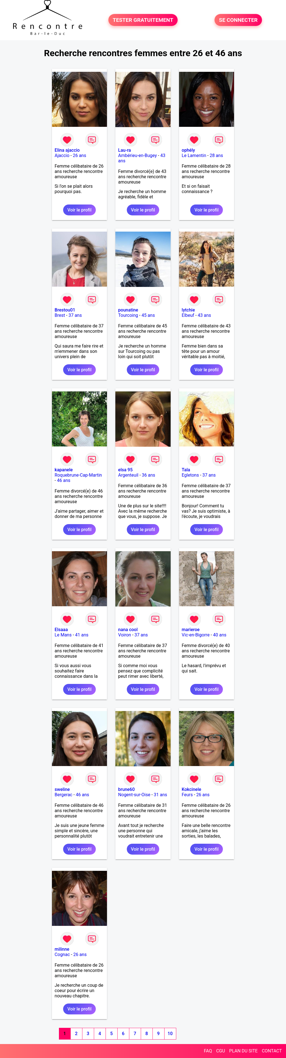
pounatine (128, 310)
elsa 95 (125, 469)
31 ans (160, 794)
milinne (62, 949)
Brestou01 (65, 310)
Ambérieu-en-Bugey (137, 155)
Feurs (187, 794)
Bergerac (63, 794)
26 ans (79, 155)
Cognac (62, 954)
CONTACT (272, 1051)
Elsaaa (61, 629)
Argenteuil (128, 475)
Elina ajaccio (67, 150)
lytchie (188, 310)
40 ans (220, 635)
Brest (60, 315)
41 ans (82, 635)
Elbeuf (188, 315)
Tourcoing (128, 315)
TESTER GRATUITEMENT (143, 20)
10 (170, 1033)
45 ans (148, 315)
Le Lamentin (194, 155)
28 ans (216, 155)
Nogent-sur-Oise (134, 794)
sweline (62, 789)
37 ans (75, 315)
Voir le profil (79, 210)
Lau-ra (124, 150)
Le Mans (63, 635)
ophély (188, 150)
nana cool (128, 629)
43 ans (204, 315)
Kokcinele (191, 789)
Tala (186, 469)
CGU (220, 1051)
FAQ (208, 1051)
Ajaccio (62, 155)
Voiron (124, 635)
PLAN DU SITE (243, 1051)
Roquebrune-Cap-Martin (78, 475)
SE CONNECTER (238, 20)
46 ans (63, 480)
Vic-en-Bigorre (196, 635)
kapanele (64, 469)
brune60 (126, 789)
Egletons (190, 475)
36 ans (148, 475)
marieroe (191, 629)
